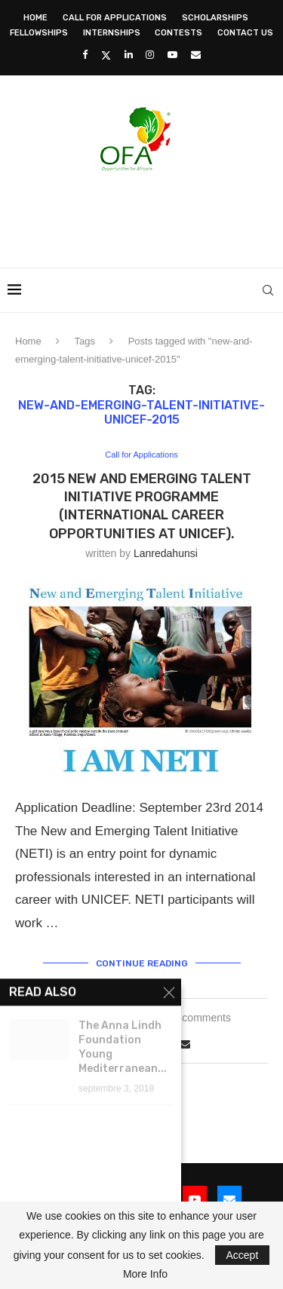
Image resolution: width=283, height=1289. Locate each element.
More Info (145, 1274)
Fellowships (39, 33)
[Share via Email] (185, 1044)
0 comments (202, 1018)
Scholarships (215, 18)
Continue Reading (142, 963)
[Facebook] (85, 54)
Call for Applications (115, 18)
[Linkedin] (129, 54)
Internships (111, 33)
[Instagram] (150, 54)
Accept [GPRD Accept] (242, 1255)
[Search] (267, 290)
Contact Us (245, 33)
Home (35, 18)
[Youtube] (172, 54)
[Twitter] (106, 55)
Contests (178, 33)
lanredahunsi (166, 553)
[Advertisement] (145, 215)
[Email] (196, 54)
